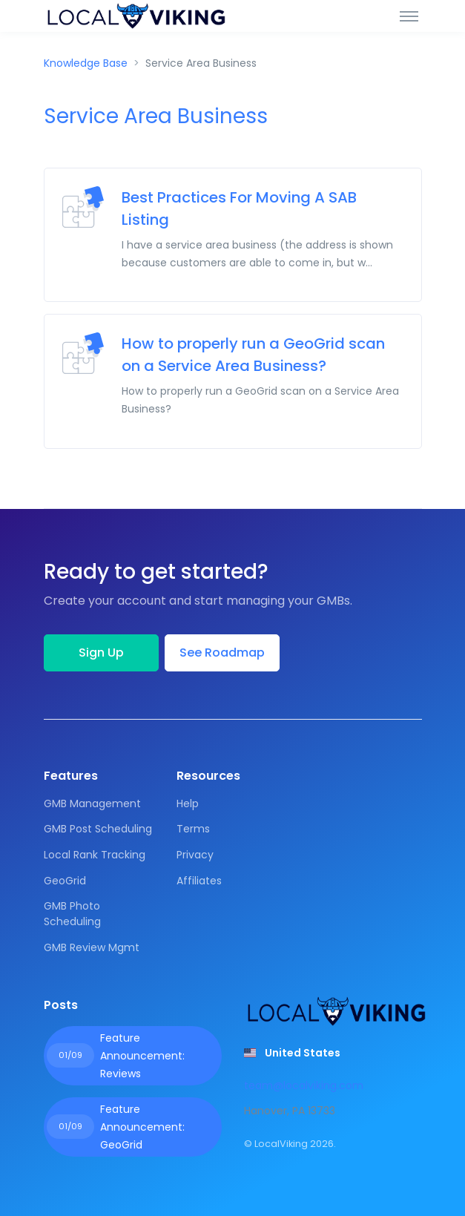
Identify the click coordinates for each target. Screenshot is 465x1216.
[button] (292, 1053)
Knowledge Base (86, 63)
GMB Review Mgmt (91, 947)
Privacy (195, 854)
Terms (193, 828)
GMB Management (92, 803)
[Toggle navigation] (409, 15)
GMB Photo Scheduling (72, 913)
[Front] (136, 16)
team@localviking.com (303, 1085)
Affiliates (199, 880)
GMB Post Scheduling (98, 828)
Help (188, 803)
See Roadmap (222, 652)
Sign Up (101, 652)
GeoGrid (65, 880)
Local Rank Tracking (94, 854)
